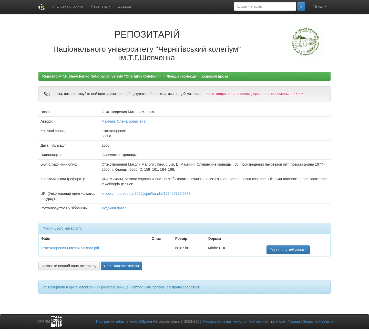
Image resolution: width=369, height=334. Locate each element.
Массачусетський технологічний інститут (236, 321)
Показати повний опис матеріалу (69, 266)
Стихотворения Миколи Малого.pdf (70, 248)
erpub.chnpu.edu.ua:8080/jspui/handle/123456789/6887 (145, 193)
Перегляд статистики (121, 266)
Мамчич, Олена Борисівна (123, 121)
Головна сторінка (67, 6)
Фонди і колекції (181, 76)
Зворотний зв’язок (318, 321)
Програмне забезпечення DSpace (124, 321)
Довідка (124, 6)
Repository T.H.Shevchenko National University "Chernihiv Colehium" (101, 76)
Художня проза (214, 76)
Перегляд (100, 6)
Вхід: (320, 6)
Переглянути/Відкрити (288, 250)
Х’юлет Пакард (287, 321)
